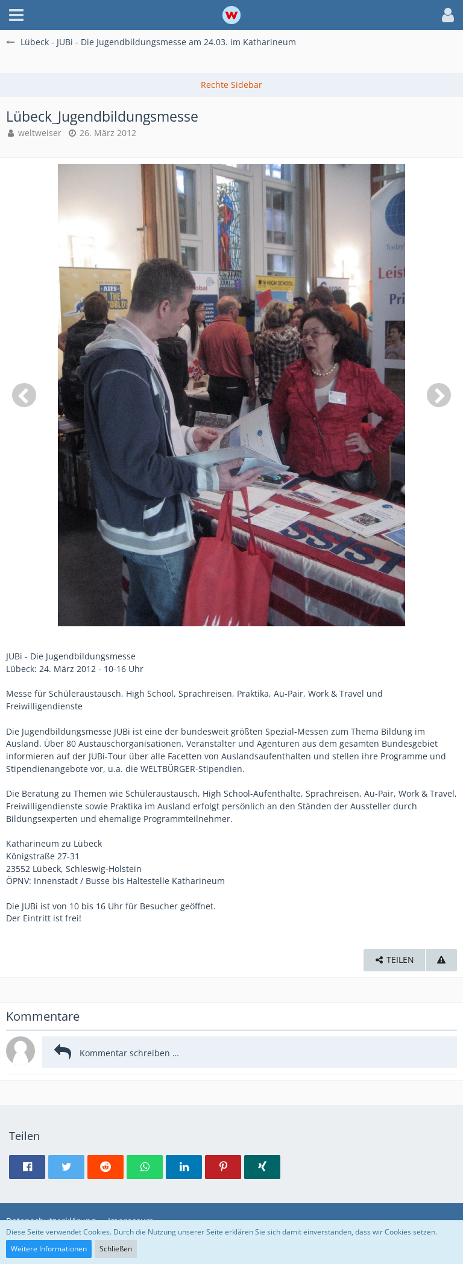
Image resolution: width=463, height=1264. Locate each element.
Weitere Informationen (49, 1249)
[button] (16, 15)
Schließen (115, 1249)
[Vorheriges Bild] (24, 395)
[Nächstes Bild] (439, 395)
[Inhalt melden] (441, 960)
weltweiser (39, 133)
